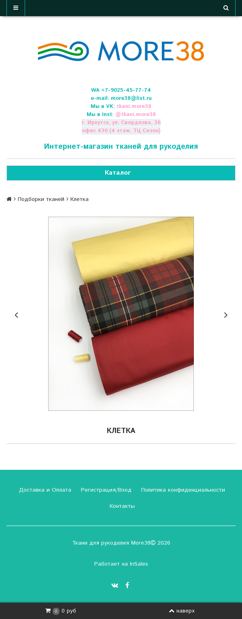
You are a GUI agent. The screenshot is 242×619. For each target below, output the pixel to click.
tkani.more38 (134, 106)
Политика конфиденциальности (182, 490)
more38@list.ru (131, 98)
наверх (182, 611)
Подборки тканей (41, 199)
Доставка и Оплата (44, 490)
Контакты (121, 506)
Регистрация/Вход (105, 490)
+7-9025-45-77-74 (126, 90)
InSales (139, 564)
